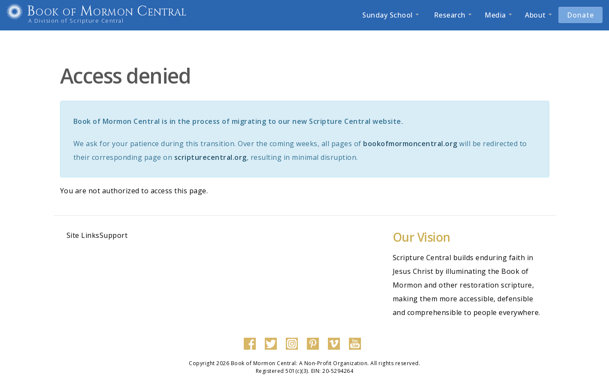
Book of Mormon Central (119, 11)
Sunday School (390, 15)
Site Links (83, 235)
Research (452, 15)
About (538, 15)
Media (498, 15)
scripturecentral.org (210, 157)
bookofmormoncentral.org (410, 143)
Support (114, 235)
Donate (580, 15)
